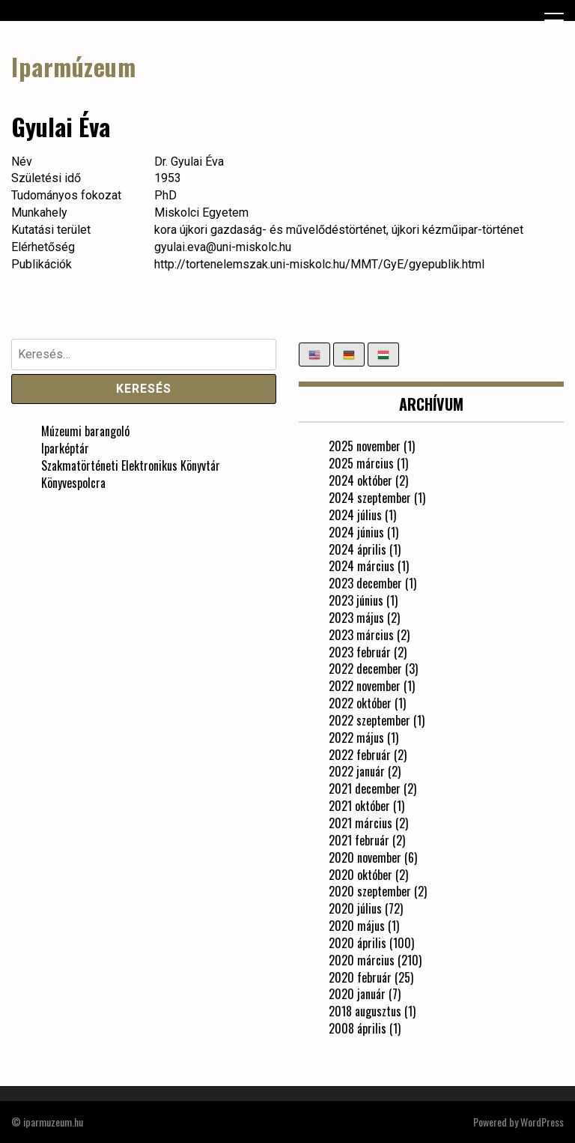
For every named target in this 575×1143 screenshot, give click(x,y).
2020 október (360, 875)
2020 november (365, 857)
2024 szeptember (370, 498)
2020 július (355, 908)
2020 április (357, 943)
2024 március (362, 566)
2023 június (356, 600)
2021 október (359, 806)
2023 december (365, 583)
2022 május (356, 738)
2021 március (360, 823)
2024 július (355, 515)
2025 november (365, 446)
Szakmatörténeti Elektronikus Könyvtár (130, 465)
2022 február (360, 755)
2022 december (365, 669)
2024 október (360, 480)
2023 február (360, 652)
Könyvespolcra (73, 483)
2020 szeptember (370, 891)
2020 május (357, 926)
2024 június (356, 532)
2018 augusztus (365, 1011)
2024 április (357, 549)
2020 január (357, 994)
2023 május (356, 618)
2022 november (365, 686)
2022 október (360, 703)
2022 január (357, 771)
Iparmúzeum (73, 66)
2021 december (365, 788)
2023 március (361, 635)
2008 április (357, 1028)
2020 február (360, 977)
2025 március (361, 463)
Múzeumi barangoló (85, 431)
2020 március (362, 960)
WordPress (542, 1122)
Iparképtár (65, 448)
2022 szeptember (369, 720)
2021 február (359, 840)
